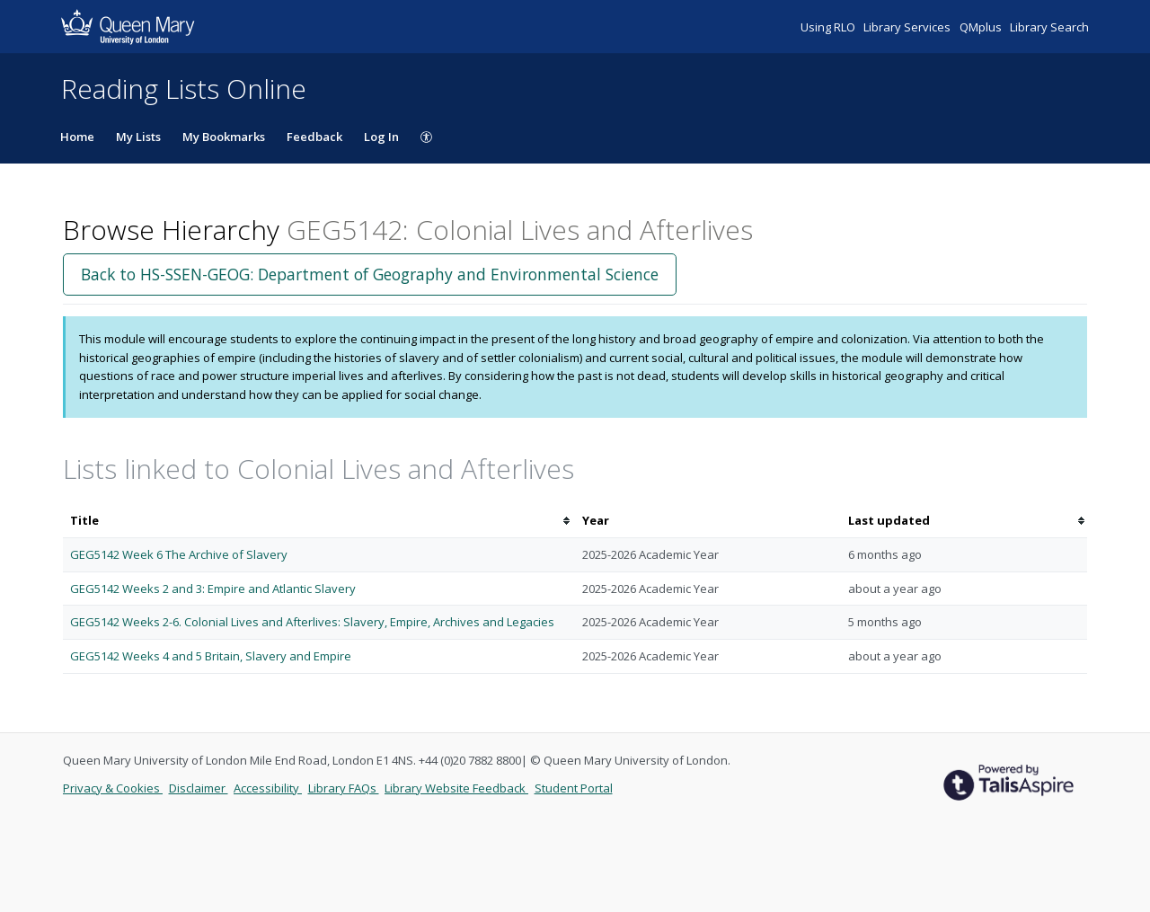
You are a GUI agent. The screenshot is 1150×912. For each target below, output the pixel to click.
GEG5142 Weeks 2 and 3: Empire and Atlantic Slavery (213, 588)
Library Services (908, 27)
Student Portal (574, 788)
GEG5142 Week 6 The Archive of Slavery (179, 554)
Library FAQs (343, 788)
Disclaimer (198, 788)
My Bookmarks (223, 136)
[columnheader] (319, 520)
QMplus (982, 27)
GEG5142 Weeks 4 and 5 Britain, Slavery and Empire (210, 656)
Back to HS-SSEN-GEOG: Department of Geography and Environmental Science (370, 274)
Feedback (314, 136)
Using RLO (829, 27)
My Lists (138, 136)
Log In (381, 136)
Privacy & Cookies (113, 788)
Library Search (1049, 27)
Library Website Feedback (456, 788)
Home (77, 136)
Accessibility (268, 788)
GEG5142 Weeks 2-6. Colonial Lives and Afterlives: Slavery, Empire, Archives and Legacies (312, 622)
